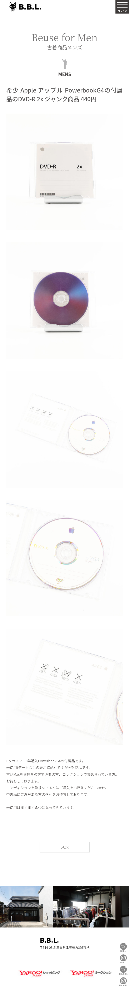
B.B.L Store (123, 947)
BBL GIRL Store (123, 970)
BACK (64, 847)
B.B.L (24, 6)
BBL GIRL (123, 981)
